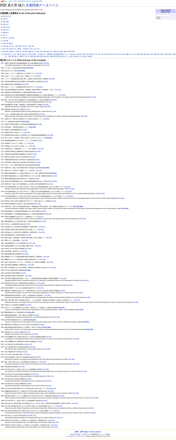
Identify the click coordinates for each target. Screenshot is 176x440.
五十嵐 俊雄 (5, 54)
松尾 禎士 (26, 49)
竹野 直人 (5, 38)
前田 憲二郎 (12, 49)
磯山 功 (17, 56)
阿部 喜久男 (7, 16)
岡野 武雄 (110, 54)
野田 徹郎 (6, 21)
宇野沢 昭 (18, 51)
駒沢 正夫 (79, 56)
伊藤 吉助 (5, 51)
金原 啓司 (31, 46)
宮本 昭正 (79, 54)
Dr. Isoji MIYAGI (70, 436)
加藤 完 (24, 54)
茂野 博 (5, 19)
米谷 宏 (27, 56)
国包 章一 (43, 54)
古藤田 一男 (35, 54)
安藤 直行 (6, 24)
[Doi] (30, 344)
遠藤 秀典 (53, 56)
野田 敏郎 (59, 56)
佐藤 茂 (19, 54)
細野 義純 (33, 56)
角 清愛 (60, 51)
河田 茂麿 (43, 51)
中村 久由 (5, 49)
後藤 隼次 (6, 32)
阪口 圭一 (66, 56)
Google (167, 12)
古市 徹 (29, 54)
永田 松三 (25, 46)
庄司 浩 (116, 54)
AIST (10, 1)
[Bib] (47, 63)
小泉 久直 (97, 54)
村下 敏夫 (36, 51)
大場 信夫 (72, 54)
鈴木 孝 (37, 49)
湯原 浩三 (49, 51)
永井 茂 (4, 35)
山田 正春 (104, 54)
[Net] (44, 63)
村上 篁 (134, 54)
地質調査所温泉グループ (61, 54)
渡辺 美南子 (160, 54)
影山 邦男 (122, 54)
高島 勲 (85, 56)
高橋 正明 (6, 30)
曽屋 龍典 (18, 46)
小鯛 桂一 (19, 49)
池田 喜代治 (6, 27)
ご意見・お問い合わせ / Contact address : (88, 432)
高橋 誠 (90, 56)
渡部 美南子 (168, 54)
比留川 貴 (5, 43)
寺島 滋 (91, 54)
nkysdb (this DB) (37, 1)
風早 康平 (12, 38)
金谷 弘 (32, 49)
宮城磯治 (107, 434)
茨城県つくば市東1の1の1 (83, 434)
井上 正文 (13, 54)
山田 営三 (12, 46)
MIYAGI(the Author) (24, 1)
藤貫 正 (11, 43)
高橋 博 (66, 51)
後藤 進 (30, 51)
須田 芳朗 (72, 56)
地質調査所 (50, 54)
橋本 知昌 (147, 54)
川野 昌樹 (25, 51)
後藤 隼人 (128, 54)
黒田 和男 (71, 51)
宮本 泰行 (85, 54)
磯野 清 (22, 56)
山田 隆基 (5, 41)
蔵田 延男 (40, 56)
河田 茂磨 (153, 54)
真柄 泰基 (11, 56)
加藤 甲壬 (12, 51)
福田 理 (55, 51)
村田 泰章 (140, 54)
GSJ (14, 1)
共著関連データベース (42, 5)
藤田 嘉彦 (46, 56)
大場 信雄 (5, 46)
